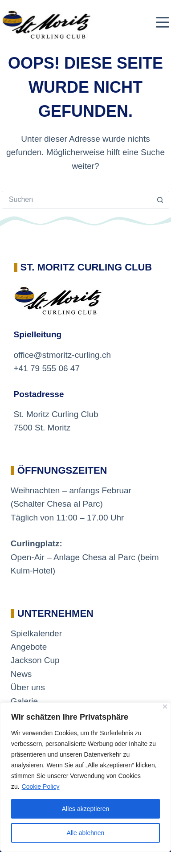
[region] (85, 777)
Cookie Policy (41, 786)
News (21, 674)
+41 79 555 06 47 (47, 368)
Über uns (28, 687)
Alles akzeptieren (86, 808)
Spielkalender (36, 633)
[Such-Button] (160, 200)
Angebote (29, 646)
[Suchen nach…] (76, 200)
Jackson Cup (35, 660)
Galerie (24, 701)
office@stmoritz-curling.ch (62, 355)
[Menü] (162, 22)
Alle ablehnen (86, 832)
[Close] (165, 707)
